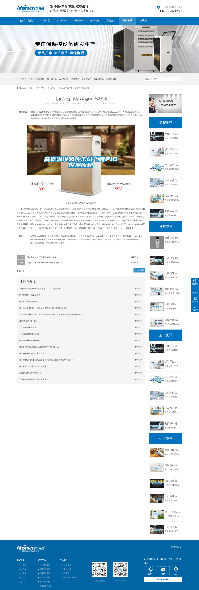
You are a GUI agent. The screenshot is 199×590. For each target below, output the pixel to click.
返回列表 (139, 270)
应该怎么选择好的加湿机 (173, 237)
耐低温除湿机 (46, 586)
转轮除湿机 (45, 577)
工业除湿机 (45, 565)
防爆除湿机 (99, 79)
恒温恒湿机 (45, 581)
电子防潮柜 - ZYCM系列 (29, 295)
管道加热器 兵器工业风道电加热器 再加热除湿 (173, 480)
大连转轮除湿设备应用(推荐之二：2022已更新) (39, 288)
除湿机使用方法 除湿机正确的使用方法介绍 (173, 449)
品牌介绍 (111, 20)
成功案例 (78, 20)
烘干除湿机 (52, 79)
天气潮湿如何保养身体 (29, 334)
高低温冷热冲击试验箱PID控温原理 (74, 88)
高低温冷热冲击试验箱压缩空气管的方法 (44, 262)
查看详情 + (135, 257)
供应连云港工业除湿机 (173, 319)
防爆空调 (75, 79)
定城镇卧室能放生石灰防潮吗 (173, 465)
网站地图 (175, 547)
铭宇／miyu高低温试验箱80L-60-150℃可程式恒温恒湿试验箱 (173, 511)
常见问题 (52, 88)
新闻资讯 (127, 20)
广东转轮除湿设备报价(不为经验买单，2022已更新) (173, 257)
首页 (31, 88)
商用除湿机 (45, 569)
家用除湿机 (45, 573)
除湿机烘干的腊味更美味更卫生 (32, 366)
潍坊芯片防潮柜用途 (28, 321)
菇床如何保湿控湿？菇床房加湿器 (33, 379)
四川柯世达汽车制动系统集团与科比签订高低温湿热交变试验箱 (46, 360)
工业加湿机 (64, 79)
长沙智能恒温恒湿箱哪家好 (173, 496)
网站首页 (20, 560)
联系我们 (144, 20)
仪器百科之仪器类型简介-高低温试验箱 (173, 195)
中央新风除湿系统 (36, 79)
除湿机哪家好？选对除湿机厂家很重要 (173, 304)
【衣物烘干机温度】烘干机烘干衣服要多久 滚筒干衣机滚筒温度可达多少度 (51, 314)
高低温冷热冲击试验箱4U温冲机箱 (41, 257)
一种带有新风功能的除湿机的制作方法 (173, 527)
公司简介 (22, 577)
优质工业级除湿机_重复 (173, 134)
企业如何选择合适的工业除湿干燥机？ (173, 180)
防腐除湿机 (86, 79)
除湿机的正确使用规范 (29, 301)
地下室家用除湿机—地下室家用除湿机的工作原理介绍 (42, 308)
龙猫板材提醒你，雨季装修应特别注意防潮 (173, 211)
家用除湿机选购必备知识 (30, 340)
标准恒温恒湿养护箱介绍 (30, 373)
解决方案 (61, 20)
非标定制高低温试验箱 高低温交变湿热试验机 (39, 347)
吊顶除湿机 (111, 79)
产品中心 (45, 20)
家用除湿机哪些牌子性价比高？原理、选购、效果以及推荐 (173, 288)
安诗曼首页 (28, 20)
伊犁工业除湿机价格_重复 (173, 149)
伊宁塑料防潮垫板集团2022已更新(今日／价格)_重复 (173, 165)
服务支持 (94, 20)
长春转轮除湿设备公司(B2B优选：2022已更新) (173, 273)
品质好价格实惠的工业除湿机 (31, 353)
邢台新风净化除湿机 (28, 327)
